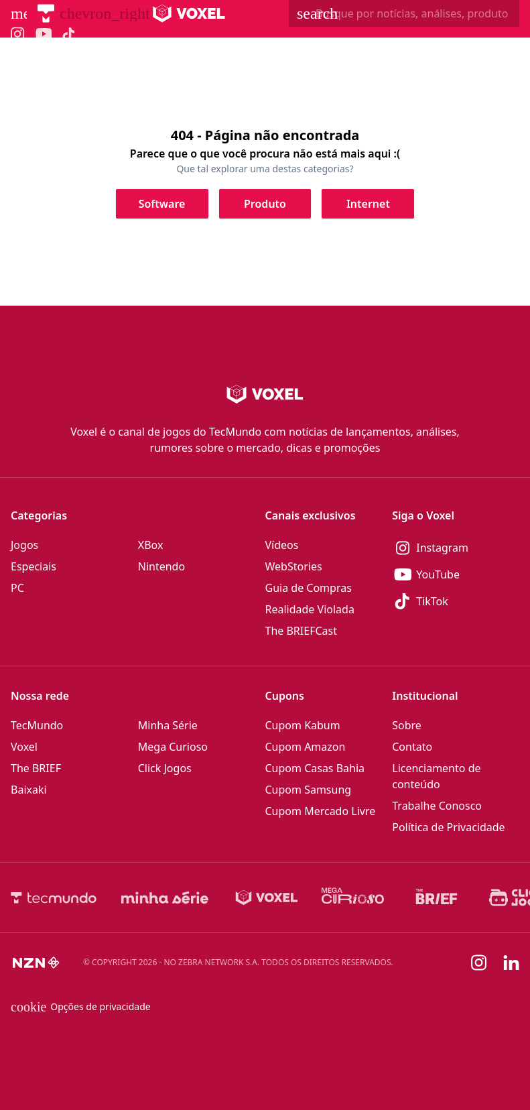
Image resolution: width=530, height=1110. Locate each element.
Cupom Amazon (305, 746)
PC (17, 587)
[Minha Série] (165, 897)
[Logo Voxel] (189, 13)
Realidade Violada (309, 609)
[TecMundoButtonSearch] (404, 13)
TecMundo (37, 725)
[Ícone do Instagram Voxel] (18, 34)
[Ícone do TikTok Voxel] (69, 34)
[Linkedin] (511, 963)
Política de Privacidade (448, 827)
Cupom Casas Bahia (315, 768)
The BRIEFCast (301, 630)
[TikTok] (455, 601)
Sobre (406, 725)
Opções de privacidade (81, 1006)
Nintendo (161, 566)
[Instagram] (455, 547)
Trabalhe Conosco (437, 805)
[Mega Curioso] (353, 897)
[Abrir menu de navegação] (19, 13)
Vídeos (282, 545)
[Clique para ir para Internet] (368, 204)
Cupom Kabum (302, 725)
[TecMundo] (46, 13)
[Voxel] (266, 897)
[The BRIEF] (436, 897)
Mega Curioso (173, 746)
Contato (412, 746)
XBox (150, 545)
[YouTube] (455, 574)
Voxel (24, 746)
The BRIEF (36, 768)
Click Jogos (165, 768)
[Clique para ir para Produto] (265, 204)
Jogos (24, 545)
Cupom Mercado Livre (320, 811)
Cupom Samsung (308, 789)
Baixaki (29, 789)
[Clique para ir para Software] (162, 204)
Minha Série (168, 725)
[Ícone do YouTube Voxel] (44, 34)
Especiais (33, 566)
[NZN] (36, 962)
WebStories (293, 566)
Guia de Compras (308, 587)
